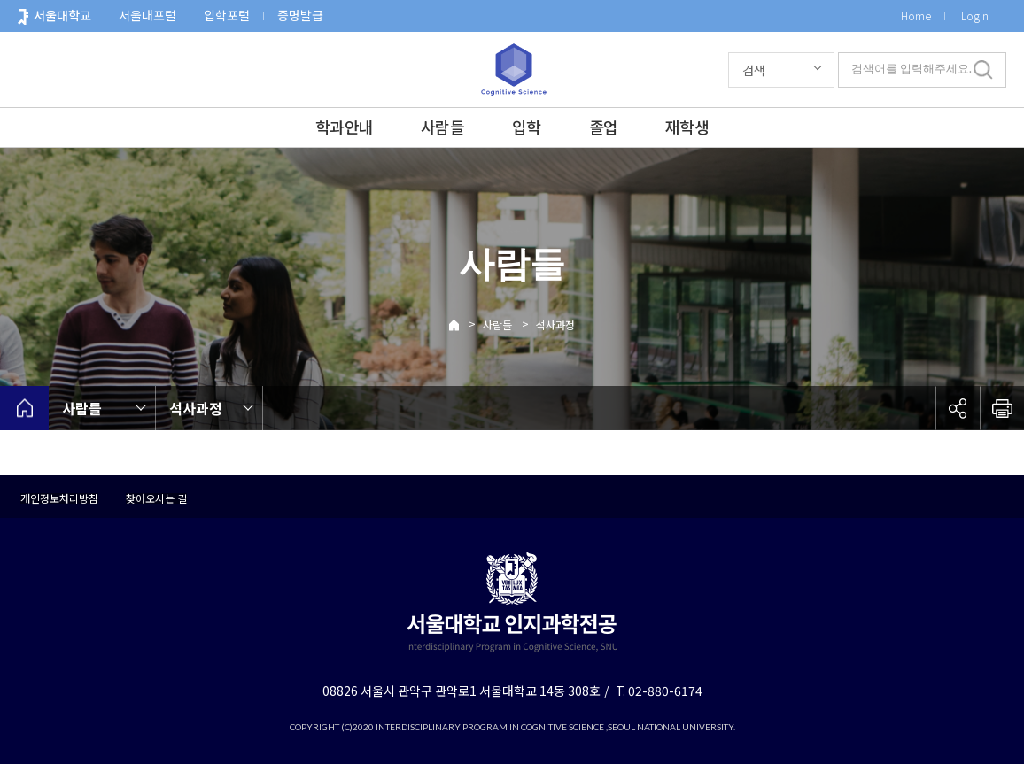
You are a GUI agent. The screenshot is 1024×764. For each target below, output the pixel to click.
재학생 (687, 126)
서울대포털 (147, 15)
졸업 (603, 126)
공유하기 (957, 408)
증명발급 (300, 15)
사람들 (442, 126)
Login (975, 15)
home (24, 408)
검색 (753, 70)
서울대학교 (62, 15)
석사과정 (555, 324)
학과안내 (344, 126)
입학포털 (227, 15)
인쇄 (1002, 408)
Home (916, 15)
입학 (526, 126)
